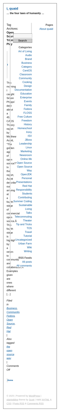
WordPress (34, 396)
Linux (29, 147)
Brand (28, 59)
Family (28, 105)
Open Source (24, 162)
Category (26, 66)
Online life (26, 159)
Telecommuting (23, 216)
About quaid (46, 29)
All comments (24, 265)
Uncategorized (23, 239)
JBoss (28, 139)
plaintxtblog (12, 399)
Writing (28, 251)
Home (10, 380)
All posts (27, 261)
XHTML (45, 399)
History (28, 124)
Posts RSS (18, 403)
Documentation (23, 89)
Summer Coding (22, 201)
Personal (27, 178)
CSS (9, 403)
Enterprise (26, 97)
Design (28, 86)
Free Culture (25, 116)
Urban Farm (25, 243)
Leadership (25, 143)
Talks (29, 212)
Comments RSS (35, 403)
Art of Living (25, 51)
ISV (30, 136)
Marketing (26, 151)
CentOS (27, 70)
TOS (29, 228)
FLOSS (28, 112)
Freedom (27, 120)
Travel (28, 232)
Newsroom (26, 155)
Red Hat (27, 186)
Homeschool (25, 128)
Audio (28, 55)
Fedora (11, 316)
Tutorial (27, 236)
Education (26, 93)
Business (12, 308)
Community (13, 312)
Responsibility (24, 189)
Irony (29, 132)
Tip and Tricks (24, 224)
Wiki (29, 247)
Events (28, 101)
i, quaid (12, 8)
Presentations (24, 182)
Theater (27, 220)
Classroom (26, 74)
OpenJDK (26, 174)
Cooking (27, 82)
